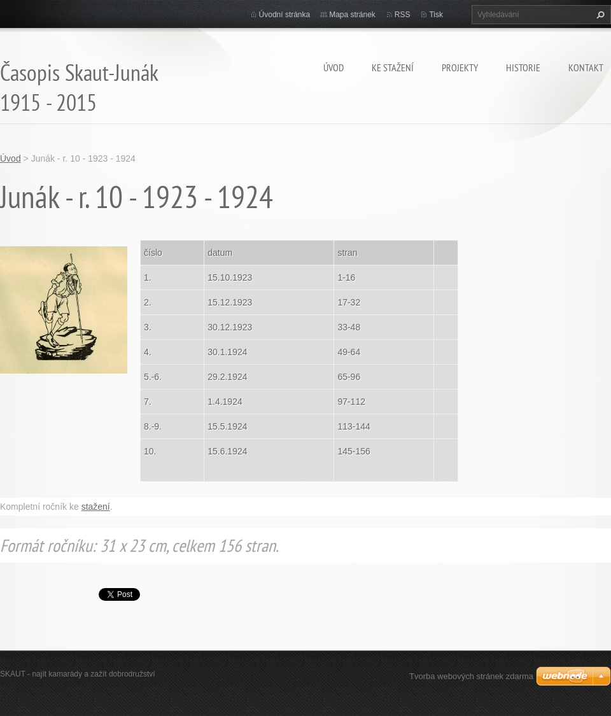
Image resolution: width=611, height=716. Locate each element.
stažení (95, 507)
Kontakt (585, 67)
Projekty (460, 67)
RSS (403, 14)
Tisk (436, 14)
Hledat (598, 14)
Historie (523, 67)
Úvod (333, 67)
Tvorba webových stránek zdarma (471, 676)
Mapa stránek (352, 14)
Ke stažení (393, 67)
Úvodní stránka (285, 14)
